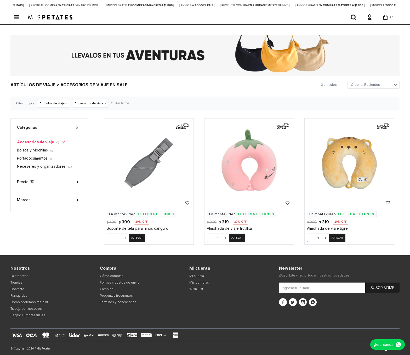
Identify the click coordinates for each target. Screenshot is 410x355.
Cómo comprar (111, 276)
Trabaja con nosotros (26, 309)
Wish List (196, 289)
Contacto (17, 289)
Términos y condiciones (118, 302)
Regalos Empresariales (27, 315)
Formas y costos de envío (120, 282)
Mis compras (199, 282)
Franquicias (18, 295)
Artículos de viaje (52, 103)
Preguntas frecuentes (116, 295)
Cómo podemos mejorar (29, 302)
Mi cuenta (196, 276)
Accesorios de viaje (89, 103)
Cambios (106, 289)
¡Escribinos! (384, 344)
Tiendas (16, 282)
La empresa (19, 276)
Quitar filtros (120, 103)
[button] (353, 17)
